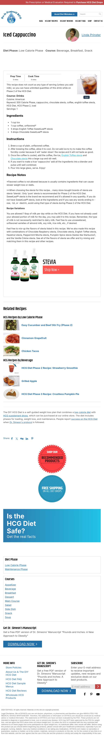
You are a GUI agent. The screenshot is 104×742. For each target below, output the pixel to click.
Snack (8, 613)
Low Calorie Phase (15, 565)
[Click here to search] (100, 14)
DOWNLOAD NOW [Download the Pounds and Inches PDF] (23, 644)
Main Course (12, 601)
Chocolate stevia (19, 158)
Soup (8, 617)
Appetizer (10, 584)
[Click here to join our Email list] (98, 686)
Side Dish (10, 609)
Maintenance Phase (16, 569)
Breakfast (10, 592)
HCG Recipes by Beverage (18, 360)
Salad (8, 605)
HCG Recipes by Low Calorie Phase (23, 317)
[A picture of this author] (72, 35)
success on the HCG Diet (84, 419)
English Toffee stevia (72, 155)
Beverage (10, 588)
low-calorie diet (82, 412)
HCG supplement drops (15, 415)
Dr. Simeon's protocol (21, 422)
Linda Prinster (91, 35)
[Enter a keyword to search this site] (90, 14)
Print (86, 97)
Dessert (9, 597)
